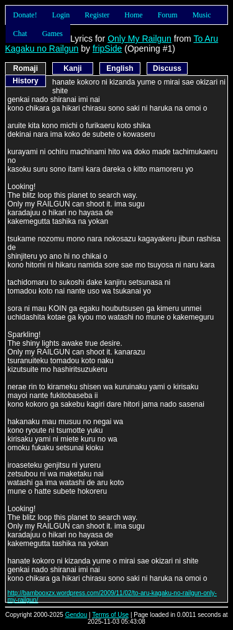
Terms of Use (110, 614)
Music (202, 15)
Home (133, 15)
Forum (168, 15)
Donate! (25, 15)
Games (52, 33)
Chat (20, 33)
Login (61, 15)
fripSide (107, 48)
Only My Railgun (139, 39)
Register (97, 15)
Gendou (76, 614)
